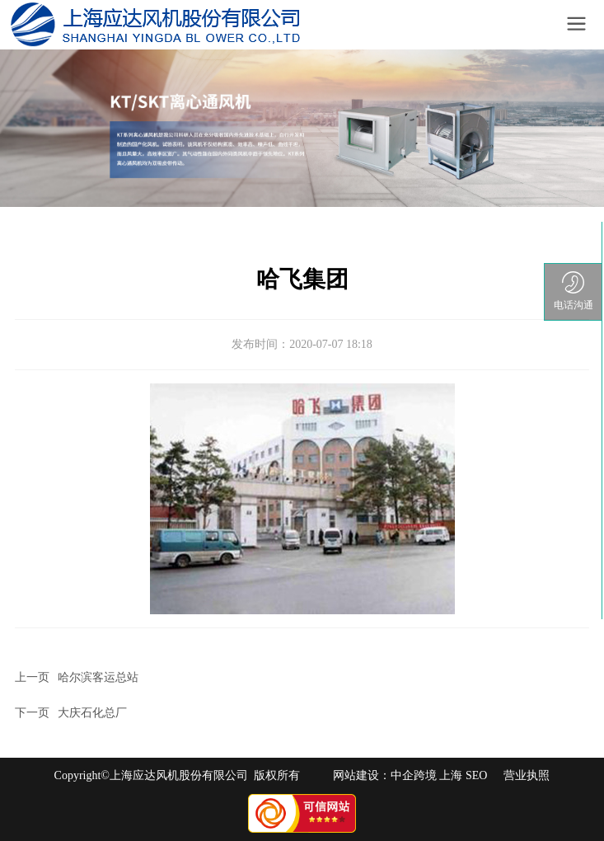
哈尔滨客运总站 (98, 677)
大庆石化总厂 (92, 713)
